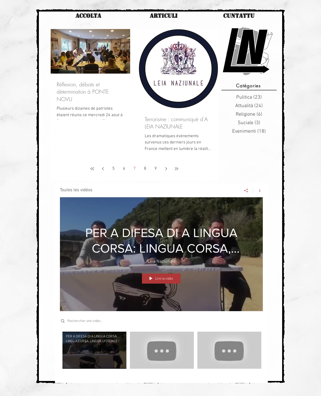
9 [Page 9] (155, 168)
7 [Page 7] (134, 168)
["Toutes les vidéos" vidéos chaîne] (161, 353)
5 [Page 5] (113, 168)
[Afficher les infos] (258, 190)
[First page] (92, 168)
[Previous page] (102, 168)
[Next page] (166, 168)
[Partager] (246, 190)
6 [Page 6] (124, 168)
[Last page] (176, 168)
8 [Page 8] (145, 168)
